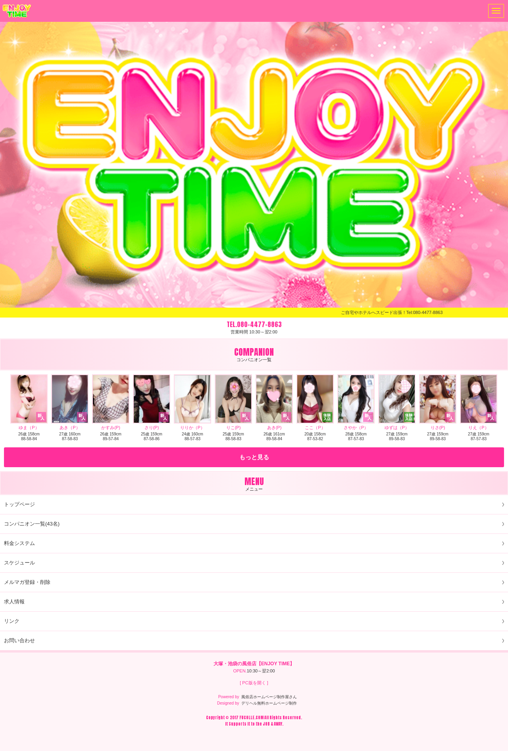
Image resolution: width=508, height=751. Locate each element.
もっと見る (254, 457)
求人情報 (14, 602)
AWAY (278, 724)
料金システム (19, 543)
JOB (266, 724)
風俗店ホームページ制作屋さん (269, 697)
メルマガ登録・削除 (27, 582)
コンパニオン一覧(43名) (32, 524)
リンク (11, 621)
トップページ (19, 504)
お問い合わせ (19, 640)
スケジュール (19, 563)
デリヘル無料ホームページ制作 (269, 703)
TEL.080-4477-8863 (254, 324)
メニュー (494, 11)
